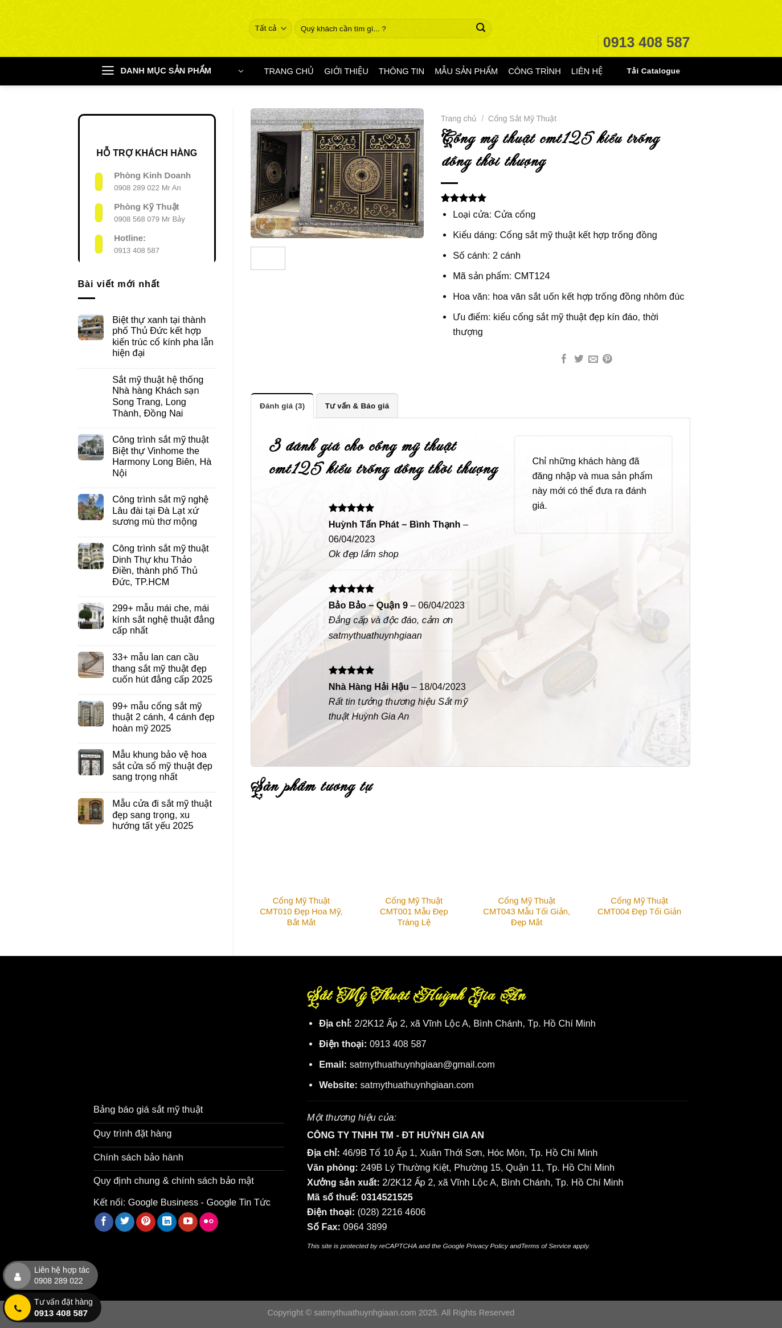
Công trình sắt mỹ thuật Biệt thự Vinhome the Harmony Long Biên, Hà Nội (161, 456)
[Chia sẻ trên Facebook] (564, 359)
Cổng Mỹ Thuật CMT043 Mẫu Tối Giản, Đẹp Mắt (526, 911)
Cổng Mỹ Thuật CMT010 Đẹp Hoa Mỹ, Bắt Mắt (301, 911)
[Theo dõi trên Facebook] (104, 1219)
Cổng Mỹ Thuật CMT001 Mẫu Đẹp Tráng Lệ (414, 911)
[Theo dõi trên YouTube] (188, 1219)
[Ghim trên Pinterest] (607, 359)
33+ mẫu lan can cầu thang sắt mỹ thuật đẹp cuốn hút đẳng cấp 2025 (162, 668)
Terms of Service (546, 1245)
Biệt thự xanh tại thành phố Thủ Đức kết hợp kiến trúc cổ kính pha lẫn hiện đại (163, 336)
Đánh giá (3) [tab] (282, 405)
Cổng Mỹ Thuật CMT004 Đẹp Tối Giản (639, 906)
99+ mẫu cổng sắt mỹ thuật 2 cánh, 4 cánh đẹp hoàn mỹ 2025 (163, 717)
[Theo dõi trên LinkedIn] (167, 1219)
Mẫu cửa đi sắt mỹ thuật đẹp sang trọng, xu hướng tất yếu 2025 (162, 814)
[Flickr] (209, 1219)
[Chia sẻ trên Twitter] (579, 359)
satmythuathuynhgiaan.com (417, 1084)
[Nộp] (481, 28)
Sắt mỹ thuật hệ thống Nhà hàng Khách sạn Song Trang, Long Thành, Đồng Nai (157, 396)
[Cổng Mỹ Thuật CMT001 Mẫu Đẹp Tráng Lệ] (414, 852)
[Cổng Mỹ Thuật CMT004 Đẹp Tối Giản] (639, 852)
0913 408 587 (136, 250)
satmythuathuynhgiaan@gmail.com (422, 1064)
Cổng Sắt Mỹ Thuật (522, 118)
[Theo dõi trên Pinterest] (145, 1219)
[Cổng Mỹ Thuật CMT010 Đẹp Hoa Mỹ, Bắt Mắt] (301, 852)
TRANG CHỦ (289, 71)
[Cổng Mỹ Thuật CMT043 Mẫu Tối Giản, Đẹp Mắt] (527, 852)
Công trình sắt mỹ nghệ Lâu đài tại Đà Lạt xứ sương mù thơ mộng (160, 510)
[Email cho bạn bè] (593, 359)
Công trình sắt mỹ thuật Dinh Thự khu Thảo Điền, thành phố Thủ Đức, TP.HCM (160, 565)
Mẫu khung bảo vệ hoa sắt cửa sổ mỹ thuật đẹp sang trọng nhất (162, 765)
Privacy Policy (487, 1245)
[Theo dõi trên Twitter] (124, 1219)
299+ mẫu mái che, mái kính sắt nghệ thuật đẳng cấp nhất (163, 619)
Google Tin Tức (239, 1200)
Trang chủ (459, 118)
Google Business (163, 1200)
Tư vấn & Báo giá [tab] (355, 405)
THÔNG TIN (401, 71)
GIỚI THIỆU (346, 71)
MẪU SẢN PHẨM (466, 71)
